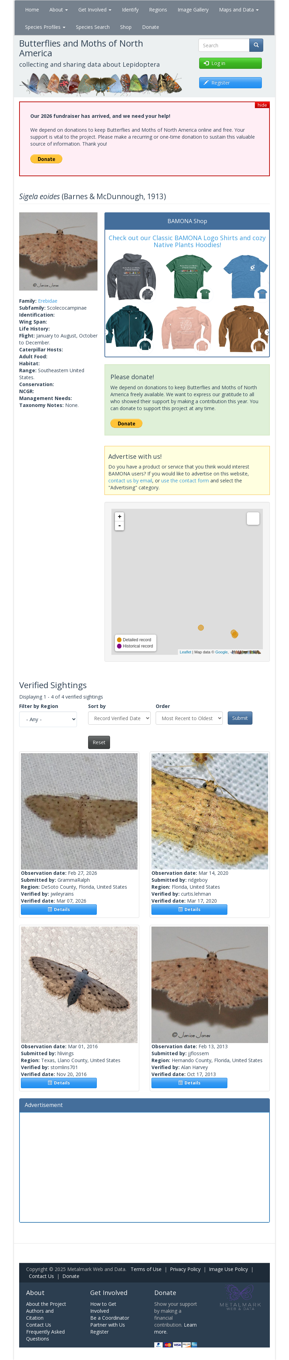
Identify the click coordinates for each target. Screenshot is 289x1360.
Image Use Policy (228, 1269)
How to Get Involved (103, 1307)
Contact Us (41, 1276)
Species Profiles (45, 27)
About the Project (46, 1304)
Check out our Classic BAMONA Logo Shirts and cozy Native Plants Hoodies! (187, 241)
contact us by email (130, 480)
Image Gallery (193, 9)
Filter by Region (38, 706)
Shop (126, 27)
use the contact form (185, 480)
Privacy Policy (185, 1269)
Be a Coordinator (109, 1317)
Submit (240, 718)
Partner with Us (107, 1324)
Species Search (93, 27)
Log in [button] (214, 63)
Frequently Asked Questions (45, 1335)
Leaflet (185, 652)
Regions (158, 9)
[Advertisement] (144, 1166)
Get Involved (94, 9)
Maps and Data (239, 9)
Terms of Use (146, 1269)
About (58, 9)
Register (99, 1331)
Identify (130, 9)
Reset (99, 742)
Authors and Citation (40, 1314)
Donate (150, 27)
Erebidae (47, 301)
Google (221, 652)
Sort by (97, 706)
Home (32, 9)
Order (163, 706)
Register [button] (217, 82)
